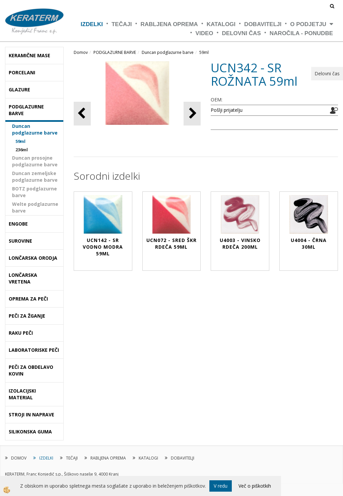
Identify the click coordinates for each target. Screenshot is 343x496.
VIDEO (204, 33)
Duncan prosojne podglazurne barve (35, 161)
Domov (81, 52)
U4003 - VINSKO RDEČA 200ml (240, 243)
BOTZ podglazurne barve (34, 191)
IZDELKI (92, 24)
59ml (20, 141)
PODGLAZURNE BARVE (114, 52)
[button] (192, 114)
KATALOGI (221, 24)
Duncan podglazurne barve (35, 129)
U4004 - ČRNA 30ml (309, 243)
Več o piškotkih (254, 486)
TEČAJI (122, 24)
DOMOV (18, 458)
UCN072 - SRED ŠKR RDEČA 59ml (171, 243)
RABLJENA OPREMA (169, 24)
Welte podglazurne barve (35, 207)
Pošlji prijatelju (227, 110)
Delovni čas (241, 33)
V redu (220, 486)
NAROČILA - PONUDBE (301, 33)
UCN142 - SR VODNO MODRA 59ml (103, 247)
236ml (21, 150)
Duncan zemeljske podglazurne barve (35, 176)
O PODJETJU (308, 24)
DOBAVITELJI (262, 24)
